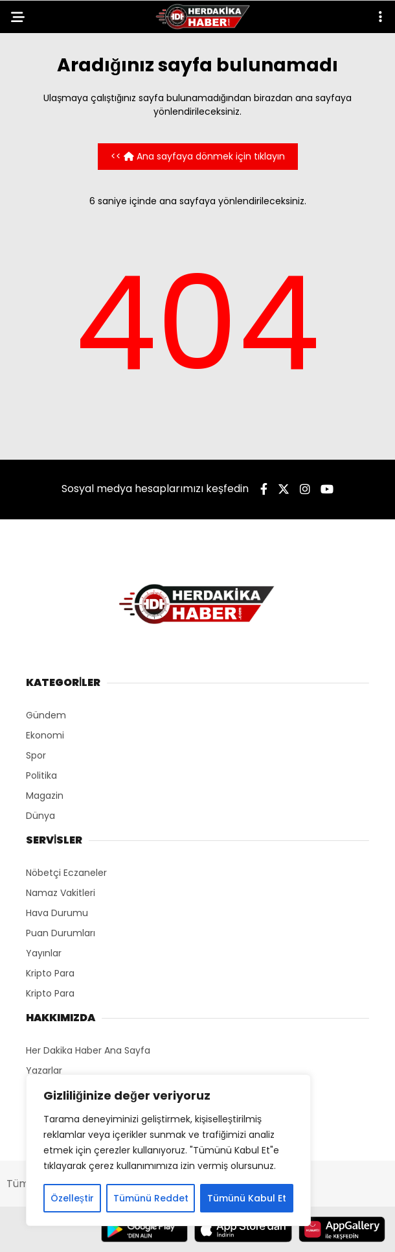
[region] (168, 1150)
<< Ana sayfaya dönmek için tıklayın (198, 156)
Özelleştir (72, 1198)
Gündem (46, 715)
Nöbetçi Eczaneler (66, 872)
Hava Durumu (57, 912)
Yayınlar (44, 953)
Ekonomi (45, 735)
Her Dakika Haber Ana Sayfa (88, 1050)
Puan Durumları (60, 933)
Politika (41, 775)
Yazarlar (44, 1070)
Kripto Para (50, 973)
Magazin (44, 795)
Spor (36, 755)
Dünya (40, 815)
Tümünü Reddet (150, 1198)
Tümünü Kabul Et (246, 1198)
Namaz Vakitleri (60, 892)
